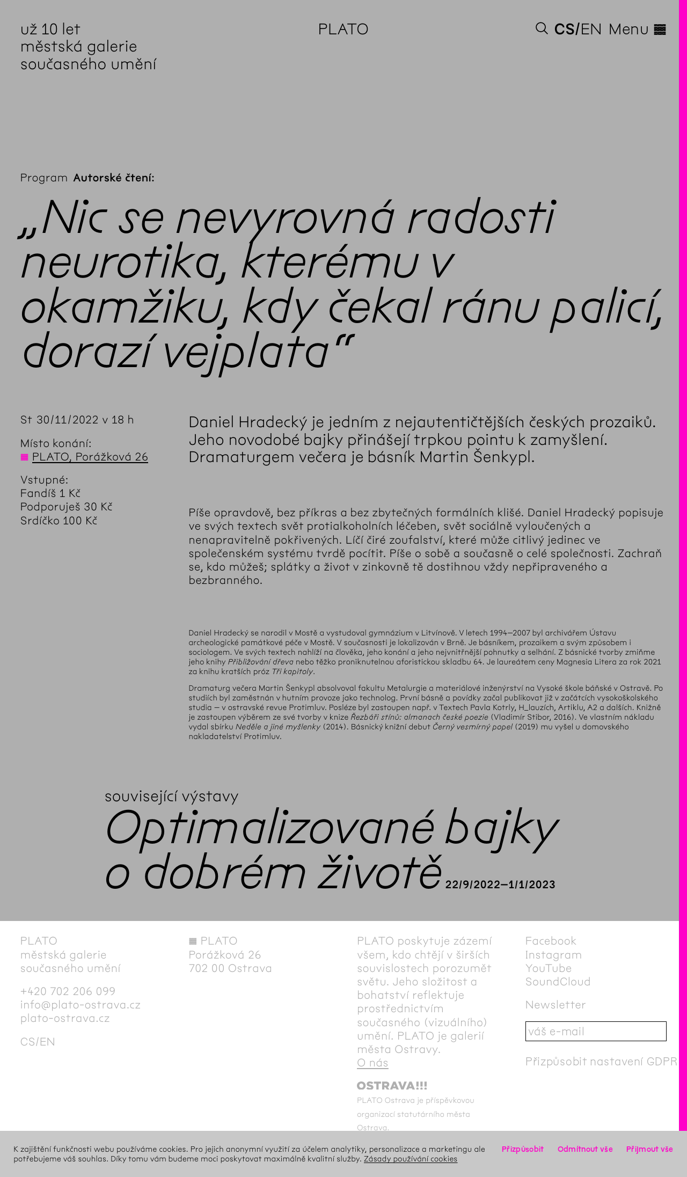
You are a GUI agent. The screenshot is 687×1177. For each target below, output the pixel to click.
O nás (373, 1063)
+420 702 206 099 (68, 991)
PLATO (343, 29)
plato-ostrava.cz (65, 1018)
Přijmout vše (650, 1149)
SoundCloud (558, 982)
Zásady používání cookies (411, 1158)
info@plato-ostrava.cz (80, 1005)
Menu (638, 29)
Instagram (553, 955)
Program (44, 178)
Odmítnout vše (585, 1149)
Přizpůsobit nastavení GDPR (601, 1061)
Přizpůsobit (523, 1149)
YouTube (548, 968)
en (591, 29)
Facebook (551, 941)
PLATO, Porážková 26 (90, 457)
